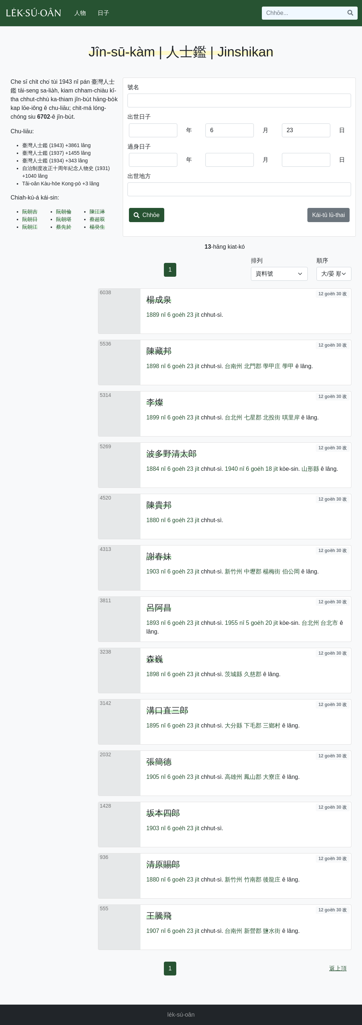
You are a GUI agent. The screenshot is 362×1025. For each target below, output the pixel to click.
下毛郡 (252, 725)
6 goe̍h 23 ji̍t (184, 315)
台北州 (233, 417)
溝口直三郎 (167, 710)
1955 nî (234, 623)
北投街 (271, 417)
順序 (322, 260)
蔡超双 (97, 219)
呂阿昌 (159, 607)
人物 (80, 13)
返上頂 (338, 968)
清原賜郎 (163, 864)
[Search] (302, 13)
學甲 (288, 366)
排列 (257, 260)
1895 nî (156, 725)
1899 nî (156, 417)
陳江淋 (97, 211)
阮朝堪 (63, 219)
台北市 (329, 623)
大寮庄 (271, 777)
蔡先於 (63, 227)
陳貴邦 (159, 505)
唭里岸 (291, 417)
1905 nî (156, 777)
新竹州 (233, 571)
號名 (133, 87)
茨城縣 (233, 674)
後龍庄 (271, 879)
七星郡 (252, 417)
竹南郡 (252, 879)
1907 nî (156, 931)
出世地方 (139, 176)
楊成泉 (159, 299)
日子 (103, 13)
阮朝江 (30, 227)
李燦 (154, 402)
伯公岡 (291, 571)
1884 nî (156, 469)
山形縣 (310, 469)
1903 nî (156, 571)
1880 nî (156, 520)
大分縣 (233, 725)
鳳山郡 (252, 777)
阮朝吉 (30, 211)
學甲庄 (271, 366)
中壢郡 (252, 571)
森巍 (154, 659)
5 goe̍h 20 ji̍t (262, 623)
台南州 (233, 366)
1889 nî (156, 315)
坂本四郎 (163, 813)
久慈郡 (252, 674)
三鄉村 (271, 725)
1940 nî (234, 469)
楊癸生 (97, 227)
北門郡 (252, 366)
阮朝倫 (63, 211)
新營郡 (252, 931)
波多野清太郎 (171, 453)
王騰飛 (159, 915)
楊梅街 (271, 571)
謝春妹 (159, 556)
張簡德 (159, 761)
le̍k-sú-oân (181, 1015)
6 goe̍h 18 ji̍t (262, 469)
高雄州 (233, 777)
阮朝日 (30, 219)
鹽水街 (271, 931)
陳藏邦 (159, 351)
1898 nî (156, 366)
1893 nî (156, 623)
